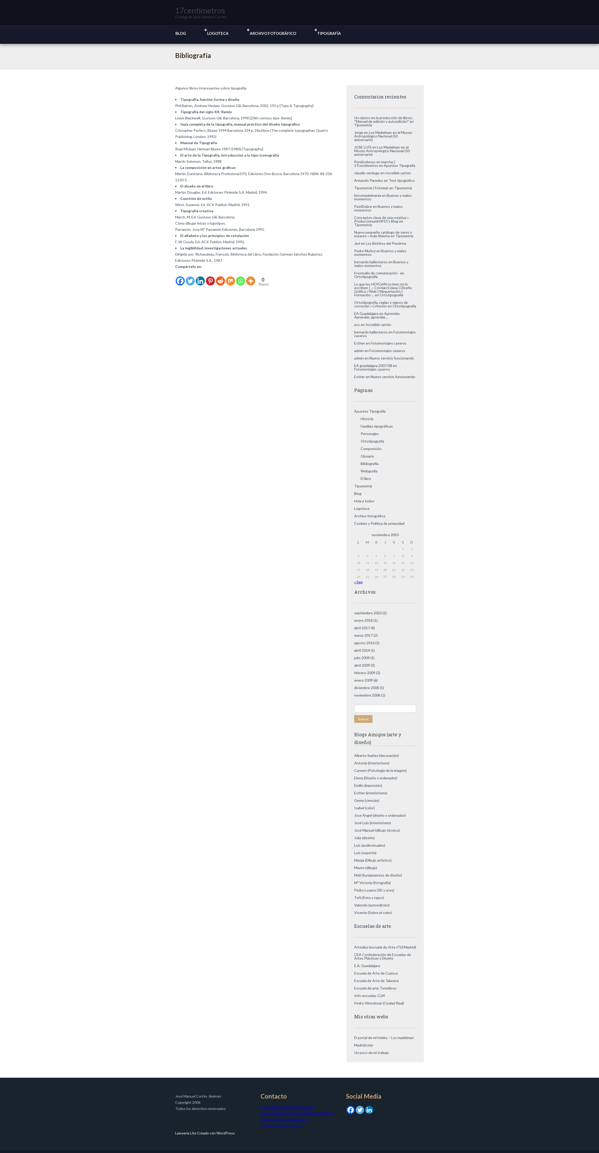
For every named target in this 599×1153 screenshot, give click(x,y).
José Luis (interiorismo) (372, 823)
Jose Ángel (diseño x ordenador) (380, 815)
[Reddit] (220, 277)
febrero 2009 (364, 672)
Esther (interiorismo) (370, 793)
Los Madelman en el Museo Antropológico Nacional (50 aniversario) (383, 136)
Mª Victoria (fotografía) (372, 882)
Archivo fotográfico (273, 33)
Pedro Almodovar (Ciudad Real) (379, 1003)
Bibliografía (369, 463)
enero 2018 (363, 620)
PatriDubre (363, 206)
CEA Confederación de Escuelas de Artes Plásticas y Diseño (382, 956)
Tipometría (363, 125)
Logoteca (218, 33)
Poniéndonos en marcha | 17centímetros (374, 164)
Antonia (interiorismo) (371, 763)
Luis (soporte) (365, 853)
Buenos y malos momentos (378, 208)
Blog (180, 33)
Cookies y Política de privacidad (379, 523)
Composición (371, 448)
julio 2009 (362, 658)
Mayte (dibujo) (365, 867)
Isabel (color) (364, 808)
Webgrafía (369, 471)
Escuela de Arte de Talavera (376, 980)
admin (359, 350)
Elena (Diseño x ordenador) (375, 778)
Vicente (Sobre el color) (373, 912)
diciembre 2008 (366, 687)
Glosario (367, 456)
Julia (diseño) (364, 838)
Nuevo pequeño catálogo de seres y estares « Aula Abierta (383, 234)
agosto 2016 (364, 643)
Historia (367, 418)
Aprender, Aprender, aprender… (377, 315)
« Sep (358, 582)
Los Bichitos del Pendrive (386, 243)
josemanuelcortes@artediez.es (285, 1119)
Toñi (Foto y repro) (369, 897)
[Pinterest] (210, 277)
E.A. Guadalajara (367, 965)
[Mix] (230, 277)
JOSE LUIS (362, 147)
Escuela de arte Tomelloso (375, 988)
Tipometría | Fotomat (371, 188)
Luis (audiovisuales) (369, 845)
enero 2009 (363, 680)
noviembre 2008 (367, 695)
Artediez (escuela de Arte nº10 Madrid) (385, 947)
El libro (366, 478)
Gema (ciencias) (366, 800)
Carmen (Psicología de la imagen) (380, 770)
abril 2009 (362, 665)
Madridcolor (363, 1045)
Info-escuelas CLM (369, 995)
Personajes (370, 433)
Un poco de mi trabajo (371, 1052)
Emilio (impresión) (368, 785)
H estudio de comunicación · (376, 273)
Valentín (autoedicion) (372, 905)
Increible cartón (398, 173)
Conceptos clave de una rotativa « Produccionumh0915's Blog (381, 219)
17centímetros (200, 10)
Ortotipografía (366, 276)
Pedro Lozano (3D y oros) (374, 890)
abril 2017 (362, 628)
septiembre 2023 (368, 613)
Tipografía (329, 33)
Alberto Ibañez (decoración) (376, 755)
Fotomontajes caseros (389, 343)
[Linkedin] (200, 277)
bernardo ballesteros (371, 262)
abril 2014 (362, 650)
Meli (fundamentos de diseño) (378, 875)
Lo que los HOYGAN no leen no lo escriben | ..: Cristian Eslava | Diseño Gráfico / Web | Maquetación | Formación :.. (383, 289)
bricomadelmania (367, 195)
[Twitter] (190, 277)
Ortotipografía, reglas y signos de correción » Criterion (381, 304)
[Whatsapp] (240, 277)
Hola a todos (364, 501)
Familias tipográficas (377, 426)
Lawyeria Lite (186, 1133)
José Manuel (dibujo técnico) (377, 830)
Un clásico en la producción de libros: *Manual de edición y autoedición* (383, 120)
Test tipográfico (402, 180)
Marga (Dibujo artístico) (373, 860)
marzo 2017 (363, 635)
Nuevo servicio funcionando (391, 358)
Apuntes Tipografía (399, 165)
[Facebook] (180, 277)
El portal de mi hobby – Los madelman (384, 1037)
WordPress (225, 1133)
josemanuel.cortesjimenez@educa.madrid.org (297, 1113)
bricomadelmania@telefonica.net (287, 1107)
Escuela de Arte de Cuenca (376, 973)
